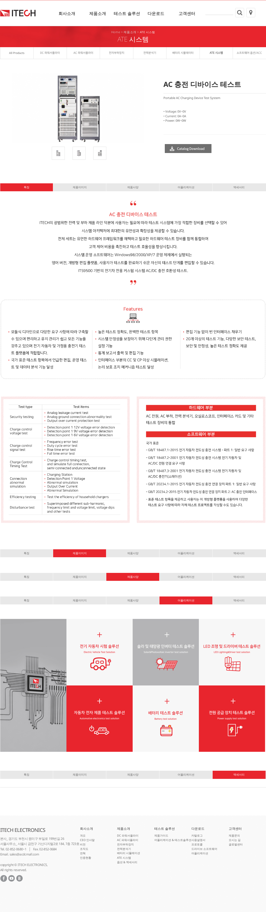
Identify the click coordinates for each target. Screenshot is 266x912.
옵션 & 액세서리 (127, 862)
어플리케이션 (186, 187)
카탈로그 (197, 835)
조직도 (84, 849)
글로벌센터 (236, 844)
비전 (83, 844)
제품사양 (132, 187)
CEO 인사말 (87, 840)
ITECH (18, 14)
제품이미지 (80, 187)
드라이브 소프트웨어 (204, 849)
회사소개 (67, 13)
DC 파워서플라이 (127, 835)
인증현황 (85, 857)
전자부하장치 (125, 844)
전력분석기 (124, 849)
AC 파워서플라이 (127, 840)
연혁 (83, 853)
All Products (16, 53)
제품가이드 (161, 835)
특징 (26, 187)
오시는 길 (235, 840)
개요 (83, 835)
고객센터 (187, 13)
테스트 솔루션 (127, 13)
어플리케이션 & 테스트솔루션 (172, 840)
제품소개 (97, 13)
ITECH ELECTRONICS (22, 829)
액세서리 (239, 187)
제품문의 (234, 835)
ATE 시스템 (147, 32)
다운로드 (156, 13)
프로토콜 (197, 844)
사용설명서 (198, 840)
